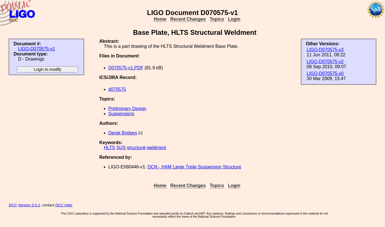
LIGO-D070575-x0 (325, 73)
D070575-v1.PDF (125, 67)
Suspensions (121, 113)
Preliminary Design (127, 108)
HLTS (109, 147)
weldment (156, 147)
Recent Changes (188, 19)
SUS (121, 147)
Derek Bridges (122, 132)
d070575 (117, 89)
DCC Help (63, 205)
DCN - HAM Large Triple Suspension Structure (194, 166)
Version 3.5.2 (29, 205)
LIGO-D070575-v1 (36, 48)
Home (160, 19)
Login (234, 19)
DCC (13, 205)
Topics (217, 19)
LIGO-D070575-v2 (325, 61)
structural (136, 147)
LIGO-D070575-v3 (325, 49)
